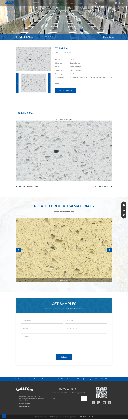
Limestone (44, 379)
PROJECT (57, 3)
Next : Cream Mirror (102, 186)
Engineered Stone (95, 379)
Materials (44, 37)
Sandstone (61, 379)
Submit (64, 357)
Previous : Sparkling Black (28, 186)
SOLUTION (51, 3)
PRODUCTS (43, 3)
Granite (11, 379)
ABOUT (76, 3)
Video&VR (82, 3)
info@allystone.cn (24, 404)
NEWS (62, 3)
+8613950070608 (24, 407)
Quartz (85, 379)
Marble (17, 379)
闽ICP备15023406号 (86, 418)
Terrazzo (116, 379)
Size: (57, 67)
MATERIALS (36, 3)
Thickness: (59, 70)
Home (30, 3)
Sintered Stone (77, 379)
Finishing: (58, 74)
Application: (59, 77)
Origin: (57, 59)
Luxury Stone (26, 379)
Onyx (68, 379)
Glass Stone (107, 379)
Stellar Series (54, 37)
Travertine (53, 379)
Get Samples (65, 90)
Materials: (58, 63)
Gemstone (36, 379)
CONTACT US (69, 3)
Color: (57, 83)
